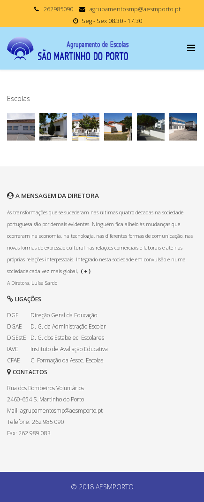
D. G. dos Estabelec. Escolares (67, 338)
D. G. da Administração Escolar (68, 326)
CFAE (13, 360)
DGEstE (16, 338)
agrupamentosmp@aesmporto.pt (135, 9)
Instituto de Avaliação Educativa (69, 349)
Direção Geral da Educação (63, 315)
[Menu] (192, 47)
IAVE (12, 349)
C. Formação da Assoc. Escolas (66, 360)
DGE (13, 315)
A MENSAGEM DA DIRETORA (57, 195)
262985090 (58, 9)
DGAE (14, 326)
